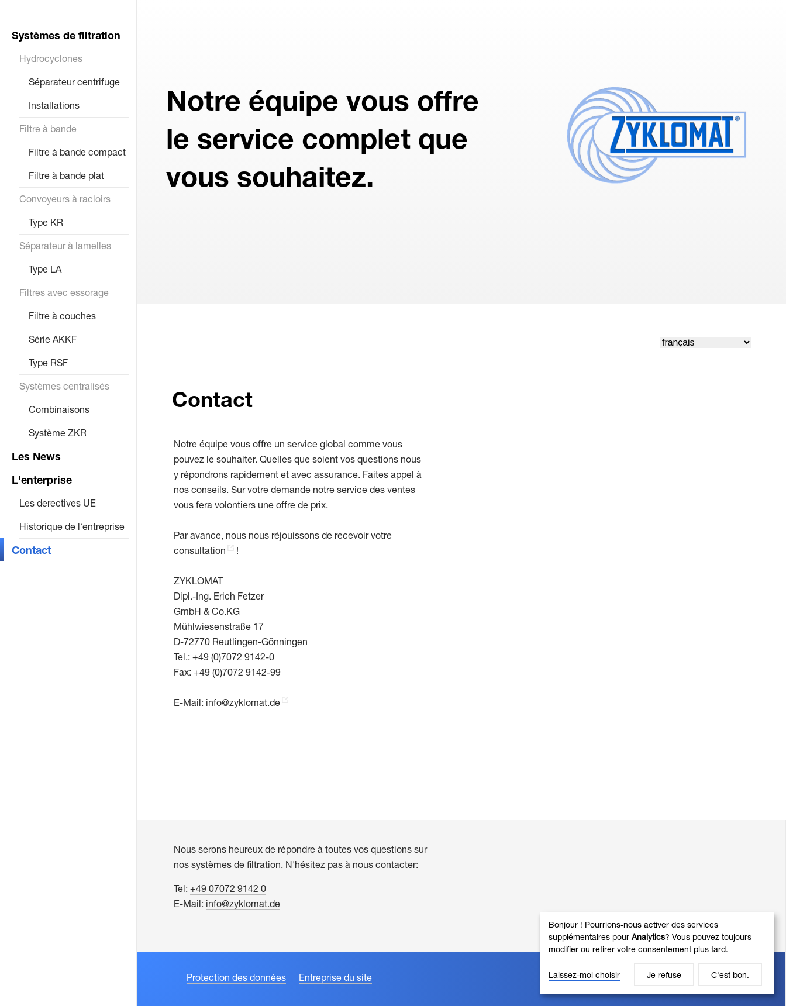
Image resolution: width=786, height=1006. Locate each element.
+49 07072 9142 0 (228, 888)
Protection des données (236, 977)
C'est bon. (730, 975)
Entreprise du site (335, 977)
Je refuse (664, 975)
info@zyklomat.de (243, 702)
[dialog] (657, 953)
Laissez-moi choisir (584, 975)
